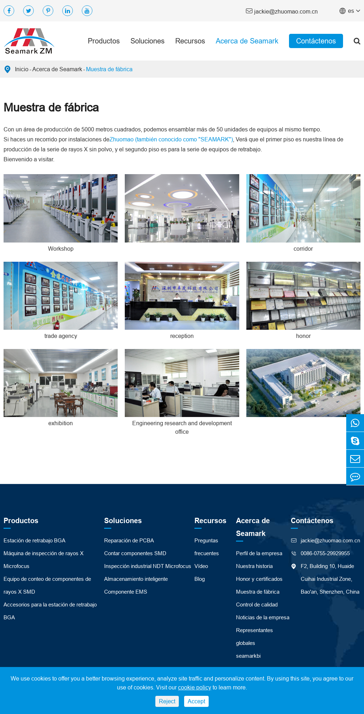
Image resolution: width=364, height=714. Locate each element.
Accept (196, 701)
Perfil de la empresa (259, 553)
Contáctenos (316, 41)
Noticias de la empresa (262, 617)
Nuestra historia (254, 566)
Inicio (21, 69)
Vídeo (201, 566)
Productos (104, 41)
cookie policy (194, 687)
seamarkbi (248, 656)
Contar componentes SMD (135, 553)
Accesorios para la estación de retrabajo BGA (50, 610)
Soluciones (147, 41)
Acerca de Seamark (247, 41)
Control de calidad (257, 604)
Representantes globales (254, 636)
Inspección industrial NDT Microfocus (147, 566)
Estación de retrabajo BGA (34, 540)
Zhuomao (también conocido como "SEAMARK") (171, 139)
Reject (167, 701)
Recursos (190, 41)
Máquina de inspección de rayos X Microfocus (44, 559)
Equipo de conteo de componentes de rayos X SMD (47, 585)
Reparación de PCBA (129, 540)
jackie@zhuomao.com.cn (282, 11)
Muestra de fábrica (109, 69)
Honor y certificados (259, 579)
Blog (199, 579)
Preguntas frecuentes (206, 546)
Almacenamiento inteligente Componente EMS (136, 585)
